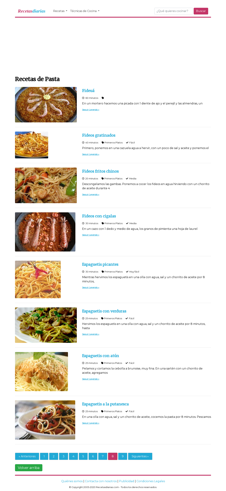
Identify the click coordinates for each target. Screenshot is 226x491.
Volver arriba (29, 468)
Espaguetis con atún (100, 356)
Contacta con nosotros (101, 481)
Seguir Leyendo (90, 109)
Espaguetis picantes (100, 264)
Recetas (59, 11)
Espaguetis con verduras (104, 311)
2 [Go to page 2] (54, 456)
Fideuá (88, 91)
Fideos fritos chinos (100, 171)
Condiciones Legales (150, 481)
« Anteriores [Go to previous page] (27, 456)
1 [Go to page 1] (44, 456)
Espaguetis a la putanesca (105, 404)
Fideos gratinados (98, 135)
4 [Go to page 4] (73, 456)
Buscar (201, 11)
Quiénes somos (72, 481)
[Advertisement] (113, 46)
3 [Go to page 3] (63, 456)
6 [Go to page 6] (93, 456)
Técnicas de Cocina (83, 11)
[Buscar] (173, 11)
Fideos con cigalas (99, 216)
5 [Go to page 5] (83, 456)
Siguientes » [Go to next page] (140, 456)
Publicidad (126, 481)
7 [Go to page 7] (103, 456)
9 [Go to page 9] (123, 456)
